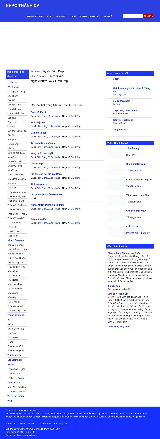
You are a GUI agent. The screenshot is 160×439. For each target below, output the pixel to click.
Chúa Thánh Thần (16, 113)
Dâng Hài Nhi (120, 129)
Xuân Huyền (54, 116)
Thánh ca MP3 (35, 16)
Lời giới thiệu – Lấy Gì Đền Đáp (47, 194)
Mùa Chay (13, 157)
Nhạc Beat (13, 337)
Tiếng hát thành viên (16, 398)
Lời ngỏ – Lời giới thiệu (16, 369)
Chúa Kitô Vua (15, 109)
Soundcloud (45, 423)
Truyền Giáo (14, 231)
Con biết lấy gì (38, 112)
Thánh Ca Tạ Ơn (16, 201)
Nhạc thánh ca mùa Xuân (17, 179)
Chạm (116, 79)
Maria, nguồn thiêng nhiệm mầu (47, 205)
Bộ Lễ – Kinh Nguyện (14, 87)
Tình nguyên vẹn (39, 184)
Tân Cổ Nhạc (14, 301)
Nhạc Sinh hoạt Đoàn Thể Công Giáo (15, 284)
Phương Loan (119, 94)
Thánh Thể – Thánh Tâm (17, 214)
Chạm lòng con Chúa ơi (125, 110)
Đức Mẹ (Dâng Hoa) (17, 131)
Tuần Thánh (13, 235)
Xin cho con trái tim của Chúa (46, 174)
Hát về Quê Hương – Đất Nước (17, 258)
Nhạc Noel (13, 280)
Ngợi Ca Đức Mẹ (16, 174)
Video (49, 16)
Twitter (21, 423)
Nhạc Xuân (13, 293)
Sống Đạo (12, 297)
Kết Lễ (11, 148)
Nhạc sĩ (94, 16)
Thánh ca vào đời (16, 306)
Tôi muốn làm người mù (43, 143)
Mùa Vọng (13, 170)
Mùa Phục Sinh (15, 166)
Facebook (10, 423)
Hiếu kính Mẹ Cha (16, 267)
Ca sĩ (73, 16)
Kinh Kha (117, 113)
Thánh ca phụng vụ (17, 192)
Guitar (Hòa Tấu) (16, 328)
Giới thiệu (107, 16)
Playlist (61, 16)
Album (83, 16)
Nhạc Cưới (13, 271)
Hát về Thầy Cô (15, 262)
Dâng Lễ (12, 118)
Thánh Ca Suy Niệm (17, 196)
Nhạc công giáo (16, 240)
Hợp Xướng (13, 144)
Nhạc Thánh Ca (23, 5)
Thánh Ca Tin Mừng (17, 205)
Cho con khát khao (136, 211)
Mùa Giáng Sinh (15, 161)
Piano (10, 342)
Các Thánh (13, 96)
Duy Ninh (130, 155)
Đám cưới (12, 122)
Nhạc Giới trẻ (14, 275)
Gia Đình (12, 135)
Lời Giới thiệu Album (15, 362)
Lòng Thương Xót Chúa (16, 153)
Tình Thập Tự (38, 122)
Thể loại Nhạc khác (17, 310)
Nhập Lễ (12, 183)
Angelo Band (119, 123)
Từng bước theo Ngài (42, 153)
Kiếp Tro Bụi (132, 226)
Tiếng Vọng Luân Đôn (137, 195)
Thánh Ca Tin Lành (17, 391)
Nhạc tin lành (14, 382)
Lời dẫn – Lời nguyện (14, 374)
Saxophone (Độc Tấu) (16, 346)
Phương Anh (132, 233)
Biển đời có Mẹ (38, 219)
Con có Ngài (37, 163)
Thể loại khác (14, 355)
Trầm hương (132, 148)
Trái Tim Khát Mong (123, 120)
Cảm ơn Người (38, 133)
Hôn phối (12, 139)
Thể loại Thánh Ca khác (16, 223)
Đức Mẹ (11, 126)
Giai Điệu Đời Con (135, 164)
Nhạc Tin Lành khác (17, 387)
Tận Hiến (12, 187)
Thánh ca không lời (16, 317)
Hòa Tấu (12, 333)
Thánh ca (12, 82)
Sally (125, 113)
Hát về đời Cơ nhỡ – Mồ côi (18, 249)
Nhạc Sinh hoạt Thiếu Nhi (15, 289)
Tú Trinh (117, 104)
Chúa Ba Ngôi (14, 104)
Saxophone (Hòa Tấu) (16, 351)
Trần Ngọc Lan (133, 170)
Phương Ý (145, 233)
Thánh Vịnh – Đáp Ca (16, 218)
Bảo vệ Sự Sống (16, 245)
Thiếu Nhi (12, 227)
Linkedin (32, 423)
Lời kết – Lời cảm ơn (16, 378)
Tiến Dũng (42, 116)
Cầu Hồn (12, 100)
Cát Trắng (75, 116)
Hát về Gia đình (15, 253)
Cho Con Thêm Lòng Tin (139, 179)
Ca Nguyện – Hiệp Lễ (16, 92)
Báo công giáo (61, 423)
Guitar (10, 324)
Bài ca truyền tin (121, 101)
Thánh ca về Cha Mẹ (16, 210)
